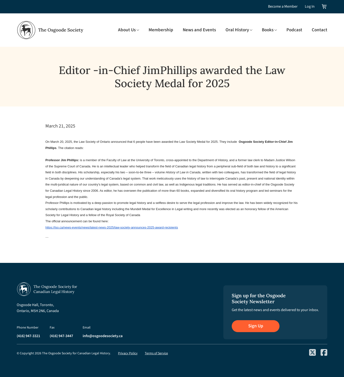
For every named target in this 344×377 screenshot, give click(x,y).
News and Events (199, 30)
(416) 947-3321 (28, 336)
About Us (127, 30)
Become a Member (283, 6)
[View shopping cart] (324, 6)
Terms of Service (156, 353)
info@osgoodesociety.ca (103, 336)
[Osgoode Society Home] (50, 30)
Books (268, 30)
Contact (319, 30)
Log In (310, 6)
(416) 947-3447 (61, 336)
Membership (161, 30)
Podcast (294, 30)
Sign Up (255, 326)
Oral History (237, 30)
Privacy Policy (128, 353)
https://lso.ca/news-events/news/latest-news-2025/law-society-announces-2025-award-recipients (111, 227)
